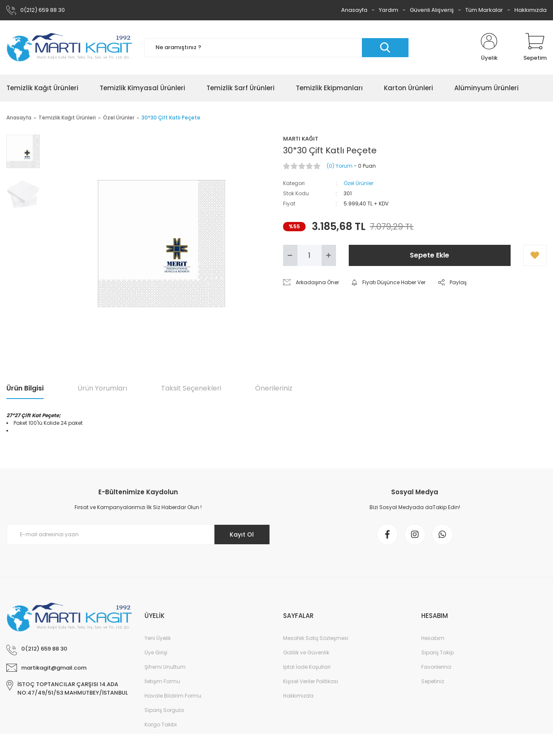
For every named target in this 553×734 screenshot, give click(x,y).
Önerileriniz (273, 388)
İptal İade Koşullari (307, 666)
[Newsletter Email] (138, 534)
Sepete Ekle (429, 255)
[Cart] (535, 47)
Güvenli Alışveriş (432, 10)
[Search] (276, 47)
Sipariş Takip (437, 652)
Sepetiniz (432, 681)
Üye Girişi (156, 652)
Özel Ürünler (358, 183)
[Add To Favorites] (535, 255)
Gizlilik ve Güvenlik (306, 652)
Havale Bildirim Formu (173, 695)
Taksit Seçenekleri (191, 388)
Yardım (388, 10)
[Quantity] (309, 255)
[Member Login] (489, 47)
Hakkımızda (530, 10)
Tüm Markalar (484, 10)
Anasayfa (354, 10)
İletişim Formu (162, 681)
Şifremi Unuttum (165, 666)
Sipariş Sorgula (164, 710)
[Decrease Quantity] (290, 255)
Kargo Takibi (161, 724)
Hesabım (433, 638)
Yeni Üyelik (158, 638)
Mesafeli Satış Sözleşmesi (315, 638)
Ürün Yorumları (102, 388)
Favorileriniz (436, 666)
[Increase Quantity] (329, 255)
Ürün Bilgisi (25, 388)
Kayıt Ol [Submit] (242, 534)
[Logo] (69, 47)
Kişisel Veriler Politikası (310, 681)
